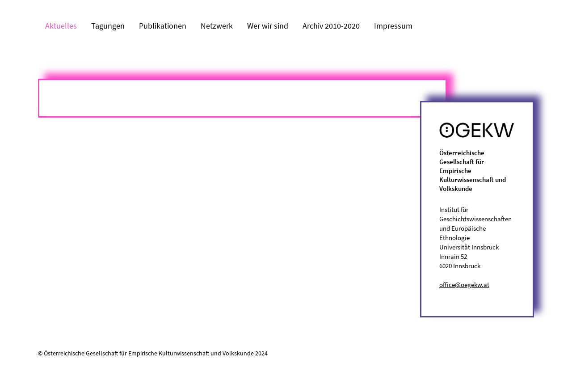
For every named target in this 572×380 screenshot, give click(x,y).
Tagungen (108, 26)
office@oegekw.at (464, 284)
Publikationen (162, 26)
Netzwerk (217, 26)
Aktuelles (61, 26)
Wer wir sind (267, 26)
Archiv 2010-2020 (331, 26)
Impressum (393, 26)
